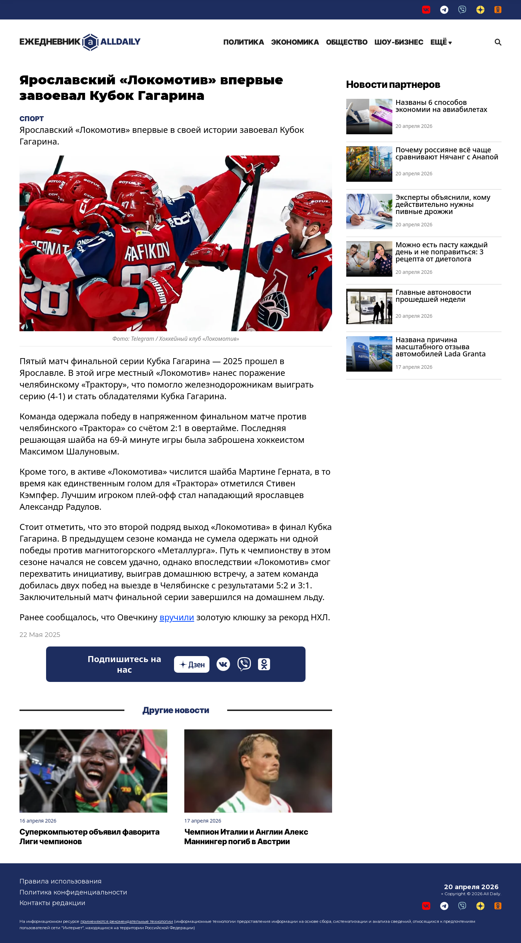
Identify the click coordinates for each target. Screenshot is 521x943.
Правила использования (60, 881)
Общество (347, 42)
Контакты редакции (52, 903)
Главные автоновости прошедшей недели (433, 295)
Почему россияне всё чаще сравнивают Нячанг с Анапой (447, 153)
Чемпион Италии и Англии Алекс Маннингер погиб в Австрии (246, 836)
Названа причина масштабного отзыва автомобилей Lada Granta (441, 346)
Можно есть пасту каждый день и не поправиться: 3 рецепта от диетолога (442, 252)
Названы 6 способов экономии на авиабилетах (441, 105)
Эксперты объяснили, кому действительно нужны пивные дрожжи (443, 204)
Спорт (31, 118)
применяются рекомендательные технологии (126, 921)
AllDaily (80, 42)
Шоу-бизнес (399, 42)
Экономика (295, 42)
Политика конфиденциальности (73, 892)
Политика (243, 42)
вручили (176, 617)
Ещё (441, 42)
